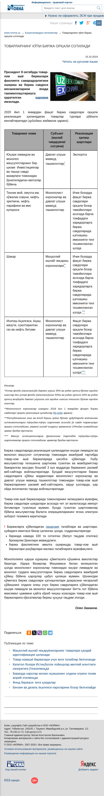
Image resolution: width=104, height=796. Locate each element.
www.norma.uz (12, 32)
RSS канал (12, 780)
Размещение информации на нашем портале (30, 753)
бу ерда (58, 412)
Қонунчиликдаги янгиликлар (41, 32)
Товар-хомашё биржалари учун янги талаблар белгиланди (54, 659)
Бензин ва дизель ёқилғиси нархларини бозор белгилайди (54, 687)
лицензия (52, 526)
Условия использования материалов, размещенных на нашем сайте (43, 749)
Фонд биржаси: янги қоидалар (34, 682)
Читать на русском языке (80, 61)
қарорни (41, 97)
